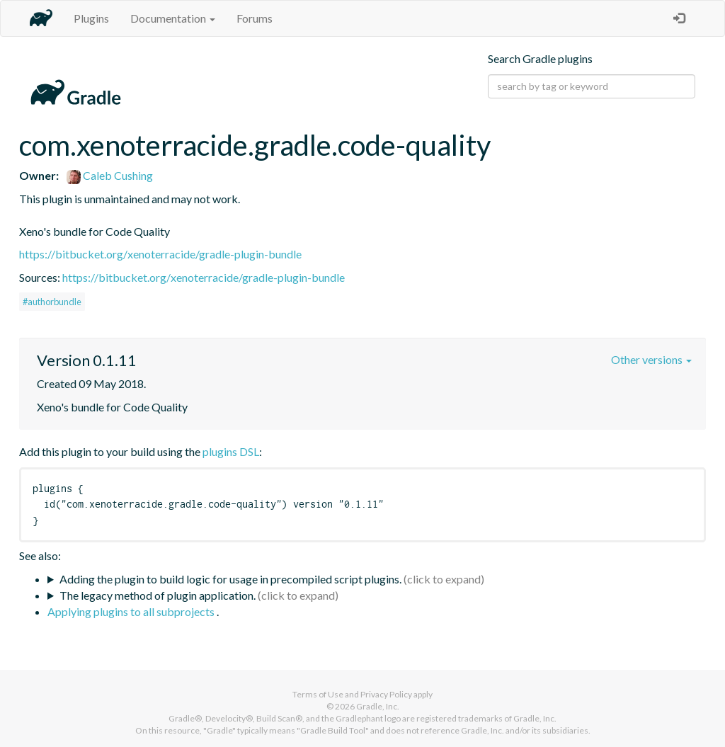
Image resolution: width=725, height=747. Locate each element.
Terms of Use (317, 694)
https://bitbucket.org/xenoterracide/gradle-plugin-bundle (160, 254)
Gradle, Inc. (377, 706)
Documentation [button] (172, 18)
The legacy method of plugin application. (157, 595)
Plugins (91, 18)
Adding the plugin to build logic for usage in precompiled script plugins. (230, 579)
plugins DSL (230, 451)
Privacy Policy (386, 694)
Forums (254, 18)
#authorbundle (52, 301)
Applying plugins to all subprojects (132, 611)
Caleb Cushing (110, 175)
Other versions (651, 359)
